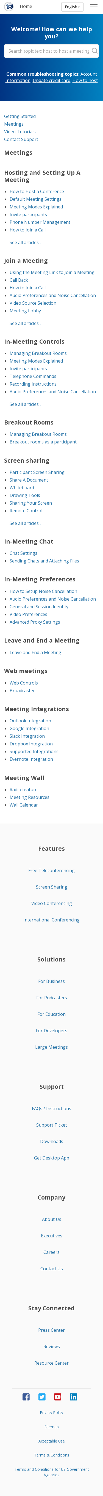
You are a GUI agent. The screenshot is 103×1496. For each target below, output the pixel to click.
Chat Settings (23, 553)
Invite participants (28, 214)
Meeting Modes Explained (36, 207)
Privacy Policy (51, 1412)
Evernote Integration (31, 759)
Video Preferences (28, 614)
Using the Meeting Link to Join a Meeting (52, 272)
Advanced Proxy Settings (35, 622)
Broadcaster (22, 691)
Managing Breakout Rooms (38, 353)
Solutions (51, 959)
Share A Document (29, 480)
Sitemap (51, 1426)
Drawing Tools (25, 495)
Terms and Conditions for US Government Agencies (52, 1472)
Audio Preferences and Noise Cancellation (53, 295)
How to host (85, 80)
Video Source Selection (33, 303)
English (72, 6)
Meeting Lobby (25, 311)
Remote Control (26, 511)
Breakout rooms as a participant (43, 442)
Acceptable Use (51, 1441)
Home (26, 6)
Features (51, 848)
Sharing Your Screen (31, 503)
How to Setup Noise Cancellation (43, 591)
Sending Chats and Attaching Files (44, 561)
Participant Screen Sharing (37, 472)
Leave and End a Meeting (35, 652)
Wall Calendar (24, 805)
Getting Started (20, 116)
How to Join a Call (28, 230)
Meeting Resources (29, 797)
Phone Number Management (40, 222)
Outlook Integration (30, 721)
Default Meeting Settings (36, 199)
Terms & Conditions (51, 1455)
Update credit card (51, 80)
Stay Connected (51, 1308)
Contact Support (21, 139)
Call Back (19, 280)
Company (51, 1197)
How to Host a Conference (37, 191)
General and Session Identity (39, 607)
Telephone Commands (33, 376)
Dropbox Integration (31, 744)
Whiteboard (22, 488)
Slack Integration (27, 736)
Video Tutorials (20, 132)
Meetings (14, 124)
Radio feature (24, 790)
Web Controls (24, 683)
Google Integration (29, 728)
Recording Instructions (33, 384)
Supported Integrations (34, 751)
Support (52, 1086)
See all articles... (25, 242)
